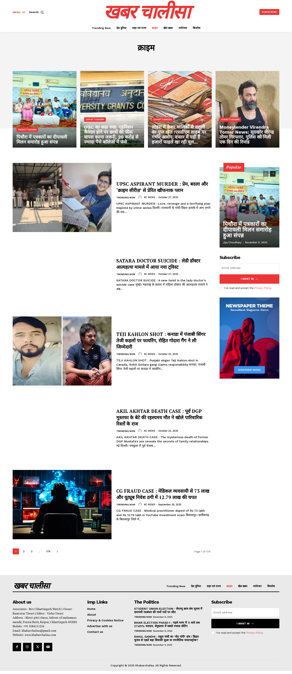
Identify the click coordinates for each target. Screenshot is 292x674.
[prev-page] (266, 174)
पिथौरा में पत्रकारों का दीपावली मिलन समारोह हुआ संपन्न (248, 234)
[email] (249, 267)
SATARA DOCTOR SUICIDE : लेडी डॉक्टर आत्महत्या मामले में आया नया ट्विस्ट (161, 263)
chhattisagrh (27, 130)
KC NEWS (151, 200)
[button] (37, 12)
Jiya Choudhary (232, 242)
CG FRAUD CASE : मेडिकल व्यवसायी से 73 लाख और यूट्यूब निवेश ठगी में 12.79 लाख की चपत (162, 494)
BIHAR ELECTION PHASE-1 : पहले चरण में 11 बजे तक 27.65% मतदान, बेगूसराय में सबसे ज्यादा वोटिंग (167, 624)
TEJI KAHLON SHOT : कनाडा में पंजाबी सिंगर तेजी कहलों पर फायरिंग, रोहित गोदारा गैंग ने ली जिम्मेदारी (163, 340)
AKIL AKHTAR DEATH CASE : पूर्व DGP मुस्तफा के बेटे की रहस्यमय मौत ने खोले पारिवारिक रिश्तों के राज (160, 417)
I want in (249, 279)
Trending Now (126, 200)
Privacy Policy (262, 288)
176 (48, 551)
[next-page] (57, 551)
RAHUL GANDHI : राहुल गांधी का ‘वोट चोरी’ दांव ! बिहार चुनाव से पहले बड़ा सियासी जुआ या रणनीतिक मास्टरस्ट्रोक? (166, 638)
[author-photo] (142, 200)
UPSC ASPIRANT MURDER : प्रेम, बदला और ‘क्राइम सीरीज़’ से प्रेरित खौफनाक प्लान (162, 186)
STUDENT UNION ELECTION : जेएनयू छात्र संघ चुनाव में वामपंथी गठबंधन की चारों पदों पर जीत (168, 610)
